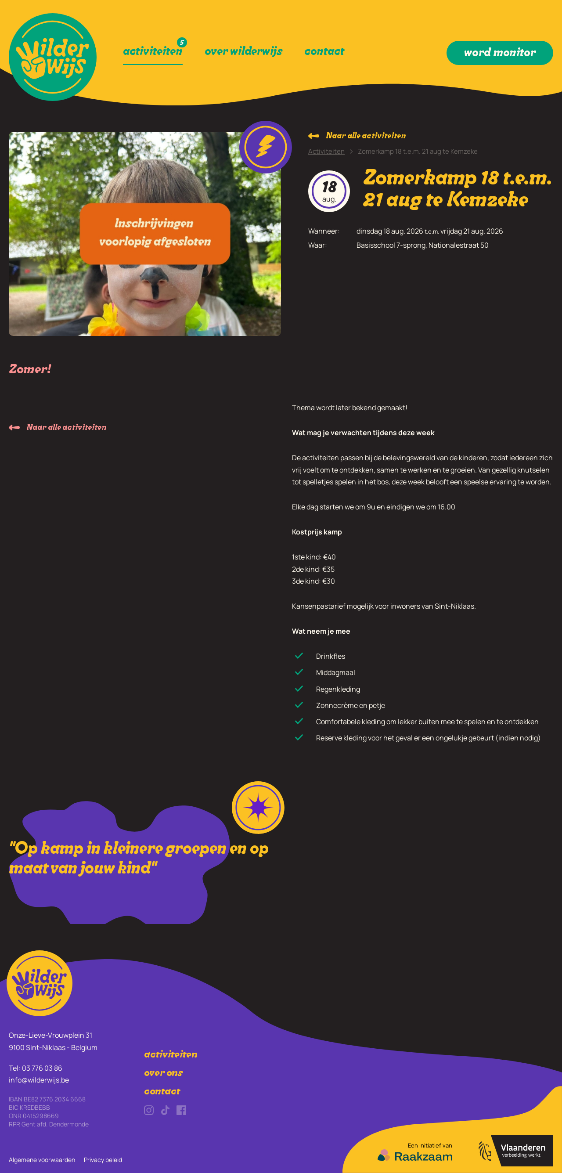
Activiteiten (326, 151)
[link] (53, 57)
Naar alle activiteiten (366, 137)
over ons (163, 1073)
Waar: (317, 245)
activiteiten (171, 1055)
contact (162, 1092)
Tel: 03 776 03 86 (35, 1068)
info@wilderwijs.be (39, 1080)
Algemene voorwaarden (42, 1159)
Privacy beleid (103, 1159)
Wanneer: (324, 231)
